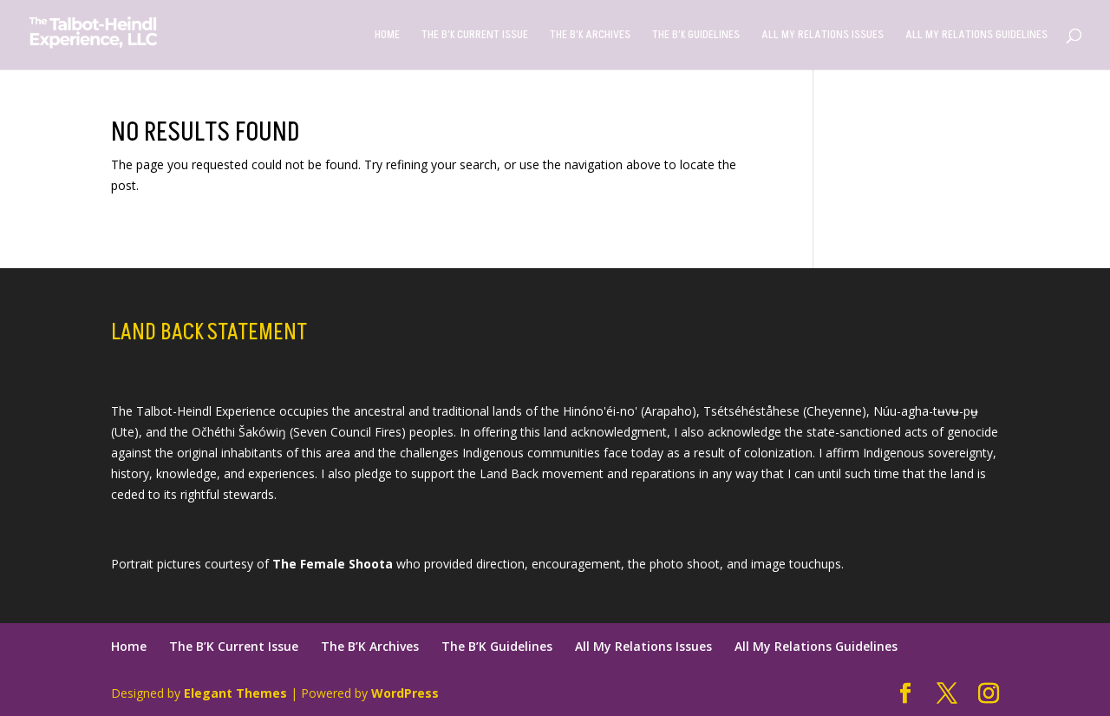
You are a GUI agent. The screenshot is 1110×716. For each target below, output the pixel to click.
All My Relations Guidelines (976, 36)
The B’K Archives (590, 36)
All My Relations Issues (822, 36)
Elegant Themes (235, 693)
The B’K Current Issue (474, 36)
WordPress (405, 693)
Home (387, 36)
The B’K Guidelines (696, 36)
